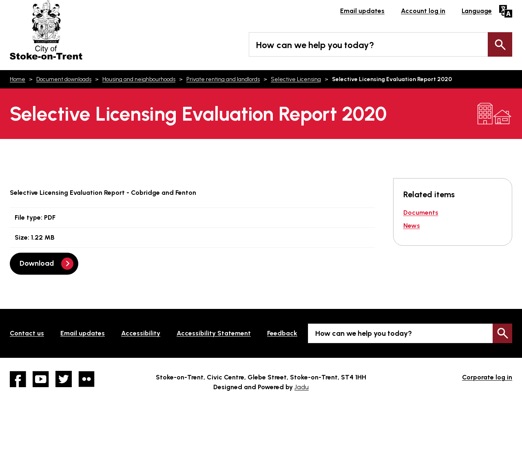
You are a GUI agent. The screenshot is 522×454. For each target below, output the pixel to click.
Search (500, 44)
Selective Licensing (296, 79)
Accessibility (140, 333)
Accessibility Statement (214, 333)
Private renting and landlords (223, 79)
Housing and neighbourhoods (138, 79)
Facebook (18, 379)
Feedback (282, 333)
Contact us (27, 333)
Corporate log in (487, 377)
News (411, 225)
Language (477, 11)
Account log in (423, 11)
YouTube (41, 379)
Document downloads (63, 79)
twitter (63, 379)
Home (17, 79)
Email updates (362, 11)
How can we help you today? (315, 45)
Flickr (86, 379)
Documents (420, 212)
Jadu (301, 387)
